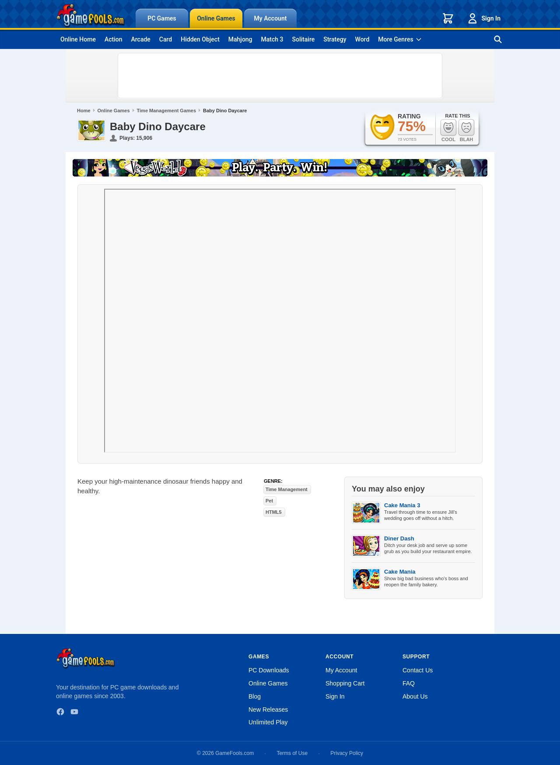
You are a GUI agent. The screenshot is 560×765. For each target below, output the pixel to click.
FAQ (408, 683)
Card (165, 39)
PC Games (161, 18)
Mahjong (240, 39)
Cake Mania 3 (402, 505)
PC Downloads (268, 670)
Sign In (483, 18)
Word (362, 39)
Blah (466, 130)
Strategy (334, 39)
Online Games (216, 18)
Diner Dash (399, 538)
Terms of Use (292, 753)
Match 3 (272, 39)
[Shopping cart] (448, 18)
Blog (254, 696)
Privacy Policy (346, 753)
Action (113, 39)
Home (84, 110)
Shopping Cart (345, 683)
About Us (415, 696)
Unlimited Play (267, 722)
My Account (270, 18)
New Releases (268, 709)
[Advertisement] (280, 75)
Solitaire (303, 39)
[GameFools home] (90, 15)
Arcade (140, 39)
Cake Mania (400, 571)
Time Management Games (166, 110)
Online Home (78, 39)
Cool (448, 130)
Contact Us (417, 670)
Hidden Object (200, 39)
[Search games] (498, 39)
